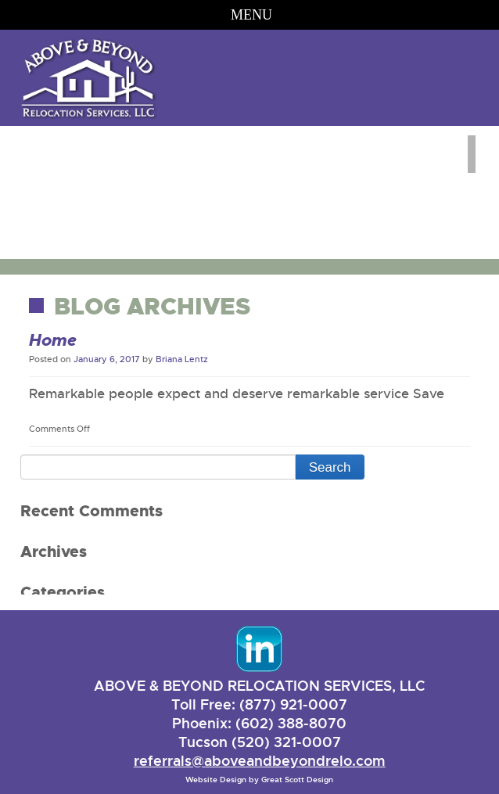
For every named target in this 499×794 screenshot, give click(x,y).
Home (53, 340)
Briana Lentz (182, 359)
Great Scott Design (297, 779)
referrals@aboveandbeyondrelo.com (260, 761)
